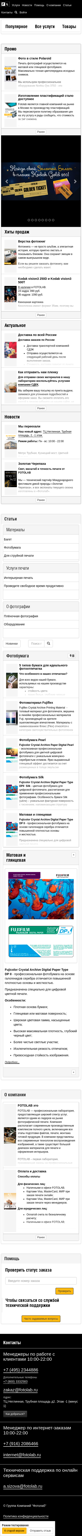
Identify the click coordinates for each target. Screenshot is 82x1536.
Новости (27, 5)
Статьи (67, 5)
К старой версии (14, 1530)
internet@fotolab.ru (22, 1454)
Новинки (12, 643)
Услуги (16, 5)
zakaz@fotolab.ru (20, 1389)
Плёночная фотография (21, 616)
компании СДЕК (28, 384)
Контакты (6, 12)
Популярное (16, 26)
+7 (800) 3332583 (15, 1381)
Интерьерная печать (18, 578)
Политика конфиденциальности (26, 1516)
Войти (23, 12)
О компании (54, 5)
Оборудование (14, 624)
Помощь (39, 5)
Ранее (41, 131)
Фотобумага (12, 547)
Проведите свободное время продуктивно (34, 586)
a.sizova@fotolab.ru (22, 1486)
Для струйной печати (19, 555)
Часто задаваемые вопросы (41, 1318)
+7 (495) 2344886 (20, 1369)
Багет (8, 539)
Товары (69, 26)
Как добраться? (15, 1414)
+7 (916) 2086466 (20, 1443)
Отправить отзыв (40, 1530)
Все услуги (45, 26)
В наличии (24, 287)
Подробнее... (12, 1062)
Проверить (64, 1291)
